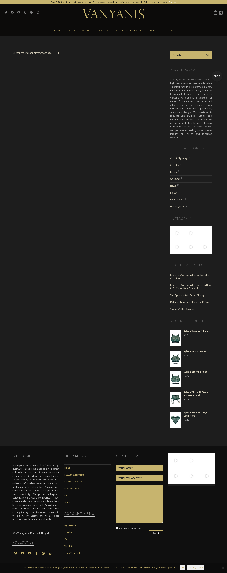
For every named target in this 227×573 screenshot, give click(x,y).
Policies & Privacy (73, 481)
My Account (70, 525)
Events (174, 172)
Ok (182, 567)
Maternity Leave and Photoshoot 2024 (189, 302)
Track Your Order (73, 553)
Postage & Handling (74, 474)
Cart (66, 539)
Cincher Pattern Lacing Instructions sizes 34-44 (35, 52)
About (67, 502)
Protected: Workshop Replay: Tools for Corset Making (189, 276)
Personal (175, 192)
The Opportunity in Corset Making (187, 295)
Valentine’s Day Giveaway (182, 309)
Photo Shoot (178, 199)
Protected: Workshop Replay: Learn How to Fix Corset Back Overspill (190, 287)
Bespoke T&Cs (71, 488)
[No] (222, 568)
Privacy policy (196, 567)
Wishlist (68, 546)
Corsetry (176, 165)
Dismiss (172, 2)
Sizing (67, 467)
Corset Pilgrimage (180, 158)
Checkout (69, 532)
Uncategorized (178, 206)
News (174, 185)
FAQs (67, 495)
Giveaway (176, 178)
